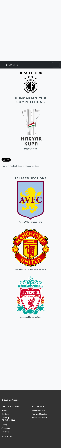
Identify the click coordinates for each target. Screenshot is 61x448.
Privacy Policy (38, 410)
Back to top (7, 436)
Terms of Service (39, 414)
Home (4, 166)
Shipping (5, 431)
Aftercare (6, 428)
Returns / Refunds (40, 417)
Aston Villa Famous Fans (30, 222)
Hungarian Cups (32, 166)
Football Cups (16, 166)
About (4, 410)
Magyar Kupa (30, 148)
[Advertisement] (30, 30)
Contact (5, 414)
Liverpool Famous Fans (31, 317)
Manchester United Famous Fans (30, 269)
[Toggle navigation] (55, 64)
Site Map (5, 417)
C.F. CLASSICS (10, 64)
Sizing (4, 424)
